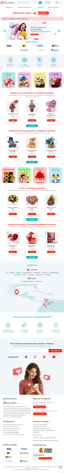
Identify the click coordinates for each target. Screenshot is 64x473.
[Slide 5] (33, 38)
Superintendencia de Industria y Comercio (45, 440)
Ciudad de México (28, 281)
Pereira (24, 275)
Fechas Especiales (53, 7)
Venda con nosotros (45, 458)
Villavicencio (40, 275)
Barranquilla (27, 272)
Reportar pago (39, 407)
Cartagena (36, 272)
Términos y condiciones (40, 424)
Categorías (9, 7)
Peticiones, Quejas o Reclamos (42, 428)
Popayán (45, 272)
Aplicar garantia (37, 435)
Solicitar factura (40, 414)
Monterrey (39, 281)
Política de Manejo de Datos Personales (44, 437)
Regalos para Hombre (25, 7)
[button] (13, 113)
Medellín (19, 272)
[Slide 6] (34, 38)
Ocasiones (40, 7)
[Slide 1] (29, 38)
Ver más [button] (32, 126)
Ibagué (48, 275)
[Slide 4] (32, 38)
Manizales (17, 275)
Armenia (31, 275)
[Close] (61, 19)
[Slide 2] (30, 38)
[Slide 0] (28, 38)
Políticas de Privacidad (39, 426)
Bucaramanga (54, 272)
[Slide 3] (31, 38)
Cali (6, 272)
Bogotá (11, 272)
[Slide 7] (35, 38)
